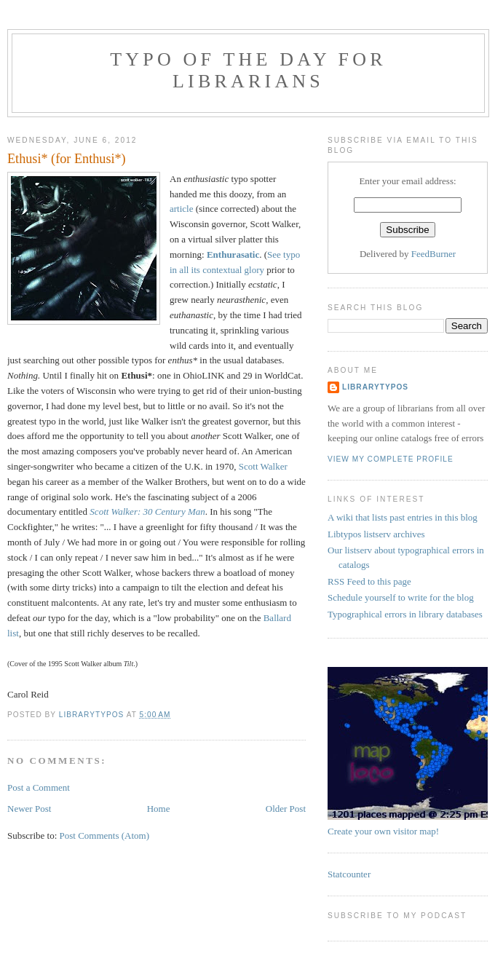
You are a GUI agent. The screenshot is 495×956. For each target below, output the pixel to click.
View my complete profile (391, 459)
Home (158, 808)
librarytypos (375, 387)
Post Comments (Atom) (105, 835)
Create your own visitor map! (383, 831)
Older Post (286, 808)
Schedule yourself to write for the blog (401, 597)
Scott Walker (263, 466)
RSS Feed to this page (369, 581)
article (181, 208)
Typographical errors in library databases (405, 614)
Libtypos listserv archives (376, 534)
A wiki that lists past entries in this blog (403, 517)
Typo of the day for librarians (248, 70)
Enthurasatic (233, 254)
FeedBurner (433, 253)
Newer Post (29, 808)
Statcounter (349, 874)
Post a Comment (38, 787)
